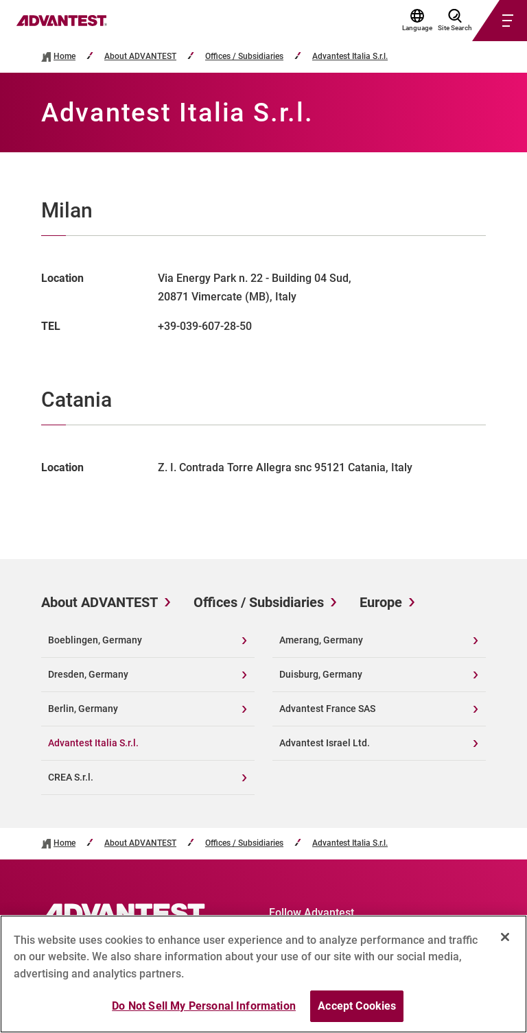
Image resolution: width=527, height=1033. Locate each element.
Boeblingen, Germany (95, 639)
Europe (381, 602)
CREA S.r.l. (70, 777)
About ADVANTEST (140, 56)
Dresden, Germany (88, 674)
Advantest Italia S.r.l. (350, 56)
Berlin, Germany (83, 708)
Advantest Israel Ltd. (324, 742)
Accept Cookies (357, 1005)
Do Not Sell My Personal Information (204, 1005)
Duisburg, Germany (320, 674)
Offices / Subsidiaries (244, 56)
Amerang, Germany (321, 639)
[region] (263, 974)
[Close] (505, 937)
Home (64, 56)
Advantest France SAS (327, 708)
